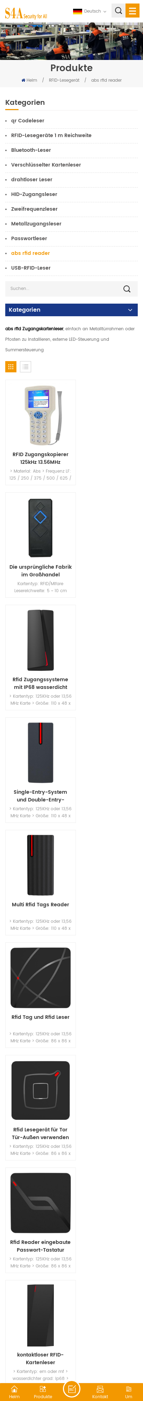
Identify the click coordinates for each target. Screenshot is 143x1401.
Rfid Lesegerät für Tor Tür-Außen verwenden (36, 764)
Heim (29, 80)
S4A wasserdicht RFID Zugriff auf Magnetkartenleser (106, 1183)
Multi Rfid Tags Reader (36, 660)
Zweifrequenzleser (34, 209)
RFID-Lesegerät (64, 80)
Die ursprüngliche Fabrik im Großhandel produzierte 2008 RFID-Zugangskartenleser (106, 451)
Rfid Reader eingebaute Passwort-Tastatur (106, 764)
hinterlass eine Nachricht (71, 1388)
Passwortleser (29, 239)
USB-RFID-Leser (31, 268)
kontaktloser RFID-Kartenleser (36, 869)
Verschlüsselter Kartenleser (46, 165)
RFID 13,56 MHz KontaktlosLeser (37, 1079)
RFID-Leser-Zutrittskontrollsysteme (106, 869)
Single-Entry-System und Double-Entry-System (106, 555)
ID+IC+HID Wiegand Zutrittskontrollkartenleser (106, 974)
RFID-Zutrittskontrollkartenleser (36, 974)
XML (52, 1364)
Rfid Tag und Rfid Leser (106, 660)
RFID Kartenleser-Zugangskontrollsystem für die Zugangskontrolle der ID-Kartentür (106, 1079)
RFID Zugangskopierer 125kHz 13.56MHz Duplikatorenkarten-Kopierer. (37, 451)
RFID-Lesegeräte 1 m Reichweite (51, 135)
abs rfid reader (106, 80)
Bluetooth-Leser (31, 150)
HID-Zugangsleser (34, 194)
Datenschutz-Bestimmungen (93, 1364)
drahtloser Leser (31, 180)
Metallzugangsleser (36, 224)
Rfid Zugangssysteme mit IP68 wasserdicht (36, 555)
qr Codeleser (27, 121)
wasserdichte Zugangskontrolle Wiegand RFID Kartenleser (36, 1183)
